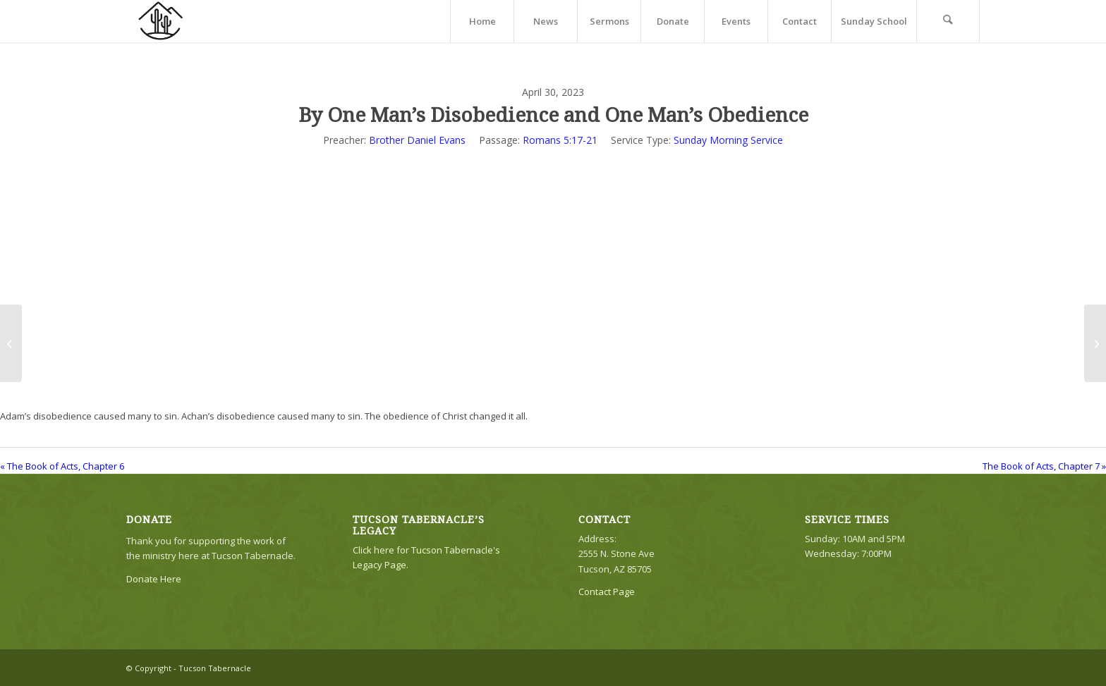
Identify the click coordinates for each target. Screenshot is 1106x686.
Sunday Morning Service (728, 140)
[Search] (948, 21)
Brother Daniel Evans (417, 140)
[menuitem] (482, 21)
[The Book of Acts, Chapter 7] (1095, 343)
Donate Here (153, 578)
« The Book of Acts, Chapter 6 (62, 466)
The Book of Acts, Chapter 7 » (1044, 466)
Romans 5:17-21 (560, 140)
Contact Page (606, 591)
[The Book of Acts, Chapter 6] (11, 343)
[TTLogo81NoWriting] (160, 21)
